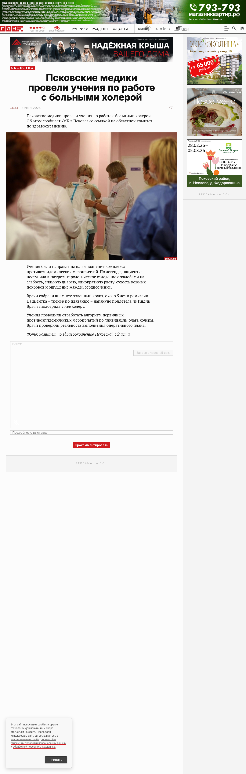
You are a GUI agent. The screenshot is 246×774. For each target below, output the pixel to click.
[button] (242, 28)
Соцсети (120, 29)
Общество (22, 68)
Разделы (100, 29)
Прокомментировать (91, 445)
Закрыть (153, 353)
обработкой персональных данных (34, 746)
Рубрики (80, 29)
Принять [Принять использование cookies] (54, 759)
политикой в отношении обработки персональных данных (38, 740)
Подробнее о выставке (30, 432)
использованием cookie (25, 738)
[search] (234, 28)
